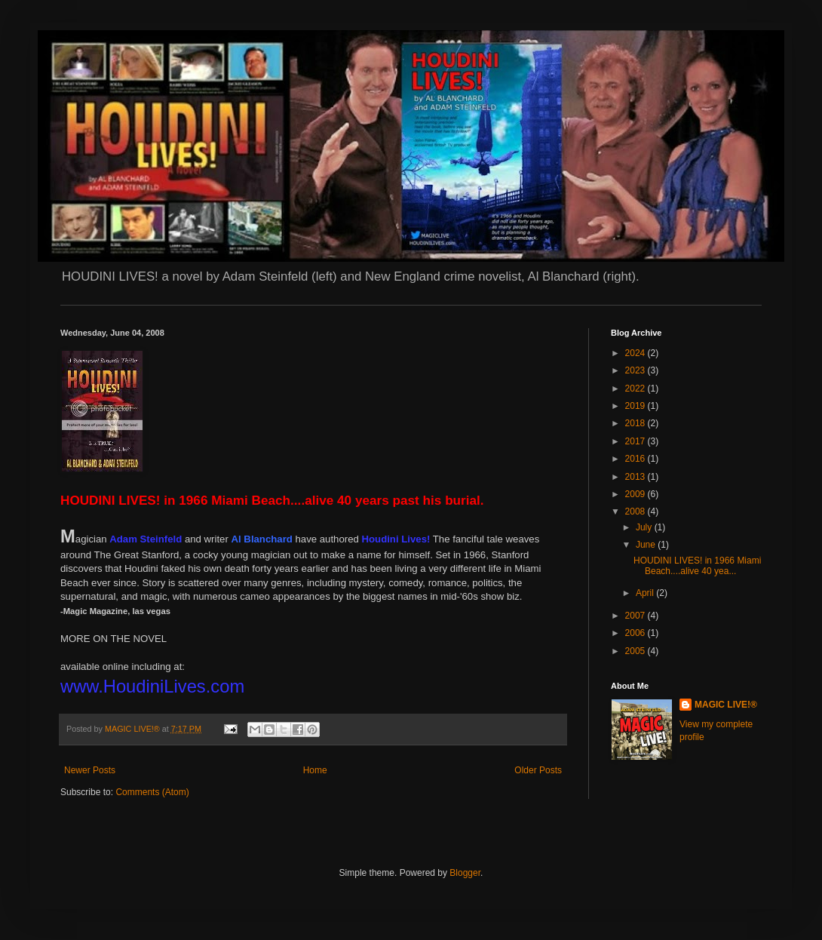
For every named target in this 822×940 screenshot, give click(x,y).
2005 (636, 651)
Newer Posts (89, 770)
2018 (636, 423)
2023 (636, 370)
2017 (636, 441)
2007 (636, 615)
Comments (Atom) (152, 792)
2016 (636, 458)
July (645, 527)
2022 (636, 388)
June (647, 544)
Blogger (464, 873)
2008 (636, 511)
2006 (636, 633)
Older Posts (538, 770)
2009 (636, 494)
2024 (636, 353)
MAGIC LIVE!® (726, 704)
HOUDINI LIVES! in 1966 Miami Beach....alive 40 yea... (697, 565)
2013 (636, 477)
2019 (636, 406)
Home (315, 770)
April (646, 593)
